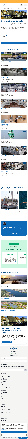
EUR (14, 358)
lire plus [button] (14, 261)
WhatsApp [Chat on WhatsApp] (14, 353)
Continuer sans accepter (14, 434)
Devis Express (4, 414)
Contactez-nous (14, 355)
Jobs (2, 384)
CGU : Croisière (4, 387)
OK (25, 369)
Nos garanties (4, 378)
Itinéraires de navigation (6, 412)
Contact (2, 393)
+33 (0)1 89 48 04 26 (14, 351)
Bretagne (3, 400)
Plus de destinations (5, 409)
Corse (2, 398)
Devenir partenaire (5, 420)
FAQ (2, 389)
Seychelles (3, 406)
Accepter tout (14, 432)
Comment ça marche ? (5, 376)
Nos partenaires (4, 379)
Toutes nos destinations (14, 215)
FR (14, 361)
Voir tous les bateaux (14, 181)
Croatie (2, 401)
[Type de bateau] (14, 36)
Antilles (2, 407)
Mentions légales (4, 386)
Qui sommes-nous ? (5, 375)
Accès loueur (4, 418)
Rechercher (14, 43)
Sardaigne (3, 404)
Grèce (2, 403)
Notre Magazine (4, 392)
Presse (2, 382)
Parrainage (3, 381)
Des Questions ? (23, 437)
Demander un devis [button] (7, 341)
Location (9, 387)
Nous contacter (14, 233)
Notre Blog (3, 390)
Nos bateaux (3, 411)
